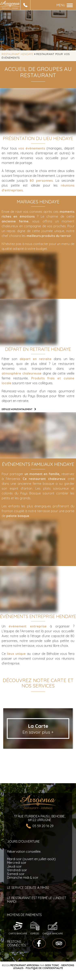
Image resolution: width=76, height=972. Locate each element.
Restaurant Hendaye (17, 54)
